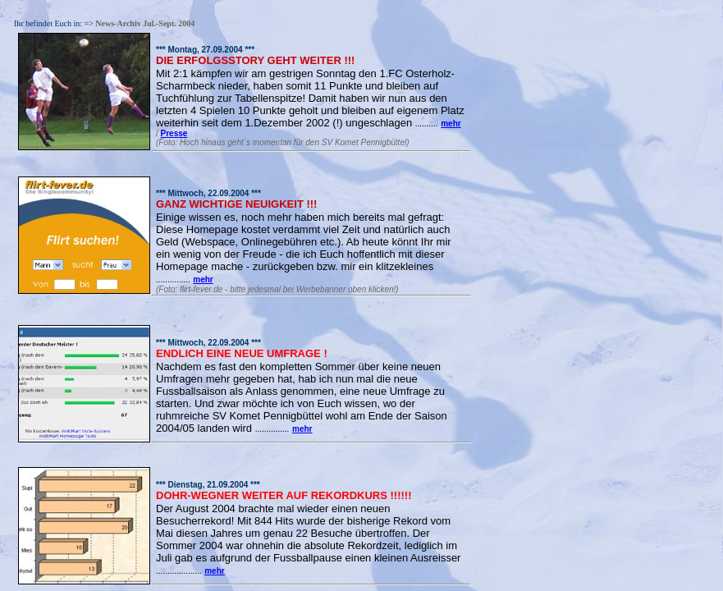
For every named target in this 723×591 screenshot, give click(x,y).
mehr (450, 123)
